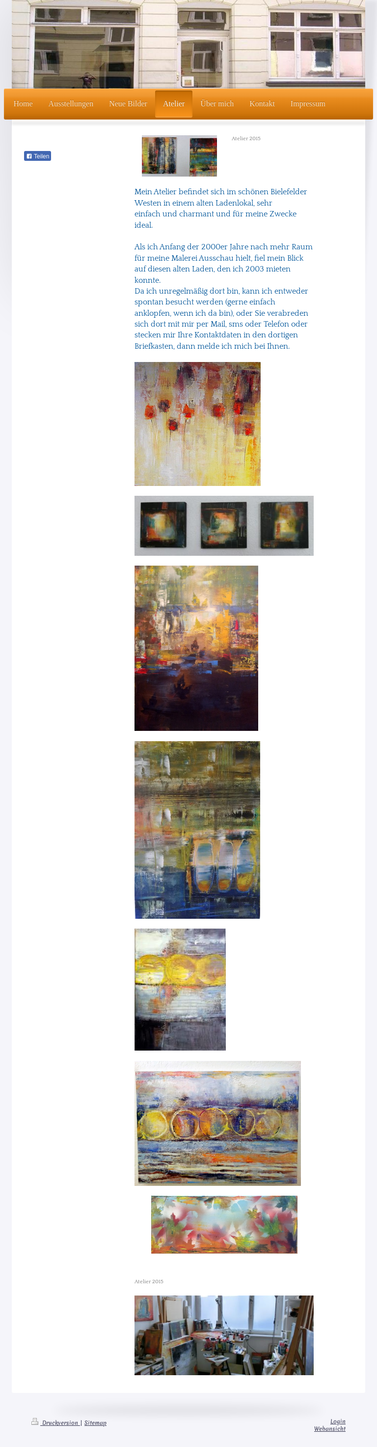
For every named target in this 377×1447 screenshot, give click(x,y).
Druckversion (55, 1423)
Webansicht (330, 1429)
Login (338, 1421)
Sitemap (95, 1423)
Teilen (37, 156)
